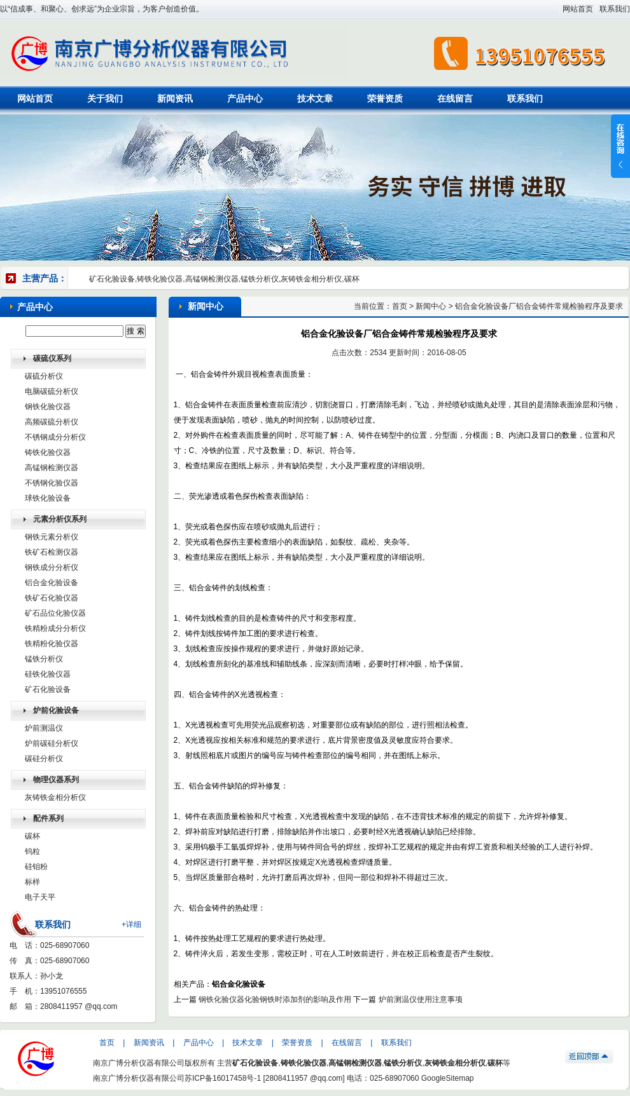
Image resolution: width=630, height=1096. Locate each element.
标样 (32, 881)
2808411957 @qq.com (79, 1006)
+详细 (131, 924)
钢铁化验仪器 (48, 406)
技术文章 (315, 98)
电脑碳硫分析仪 (51, 391)
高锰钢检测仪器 (51, 467)
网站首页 (578, 8)
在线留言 (455, 98)
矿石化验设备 (48, 689)
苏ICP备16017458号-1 (223, 1078)
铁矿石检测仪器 (51, 552)
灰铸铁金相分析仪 (55, 797)
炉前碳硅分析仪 (51, 743)
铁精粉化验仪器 (51, 643)
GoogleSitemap (447, 1078)
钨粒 (32, 851)
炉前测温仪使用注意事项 (421, 999)
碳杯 (32, 836)
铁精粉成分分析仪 (55, 628)
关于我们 (105, 98)
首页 (399, 306)
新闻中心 (431, 306)
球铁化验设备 (48, 498)
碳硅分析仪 (44, 758)
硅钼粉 (36, 866)
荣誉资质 (385, 98)
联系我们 (614, 8)
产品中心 (245, 98)
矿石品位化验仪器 (55, 613)
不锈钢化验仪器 (51, 482)
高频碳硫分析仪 (51, 421)
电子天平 (40, 897)
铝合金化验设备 (51, 582)
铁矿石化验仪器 (51, 597)
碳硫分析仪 (44, 376)
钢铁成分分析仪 (51, 567)
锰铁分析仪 (44, 658)
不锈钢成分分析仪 (55, 437)
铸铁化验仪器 (48, 452)
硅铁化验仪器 (48, 674)
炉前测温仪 (44, 728)
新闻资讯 (175, 98)
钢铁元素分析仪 (51, 536)
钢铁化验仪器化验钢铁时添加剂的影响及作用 (275, 999)
